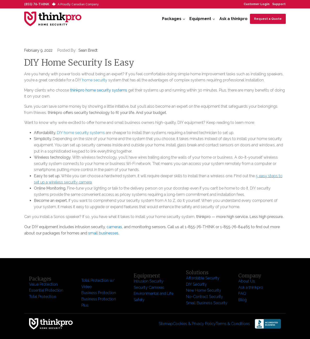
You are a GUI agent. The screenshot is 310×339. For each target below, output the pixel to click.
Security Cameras (149, 287)
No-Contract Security (204, 296)
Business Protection (98, 292)
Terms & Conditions (233, 323)
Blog (242, 299)
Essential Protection (46, 290)
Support (279, 4)
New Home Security (204, 290)
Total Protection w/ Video (98, 283)
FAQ (242, 293)
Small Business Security (206, 303)
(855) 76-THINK (36, 4)
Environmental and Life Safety (153, 296)
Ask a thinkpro (233, 18)
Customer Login (257, 4)
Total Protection (42, 296)
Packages (171, 18)
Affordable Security (203, 278)
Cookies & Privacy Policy (194, 323)
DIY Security (196, 284)
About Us (246, 281)
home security (94, 80)
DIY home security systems (81, 132)
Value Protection (43, 284)
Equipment (200, 18)
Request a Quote (268, 19)
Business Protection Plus (98, 302)
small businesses (103, 233)
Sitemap (166, 323)
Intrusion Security (148, 281)
